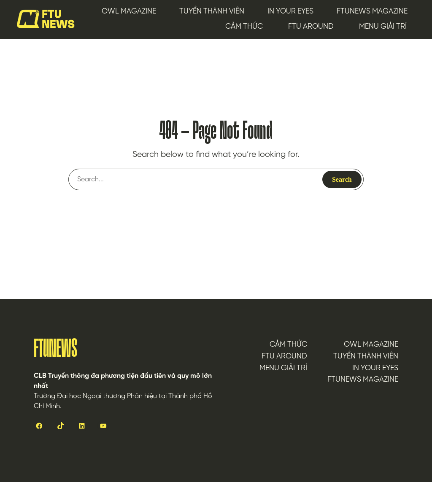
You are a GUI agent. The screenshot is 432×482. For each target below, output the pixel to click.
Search (342, 179)
